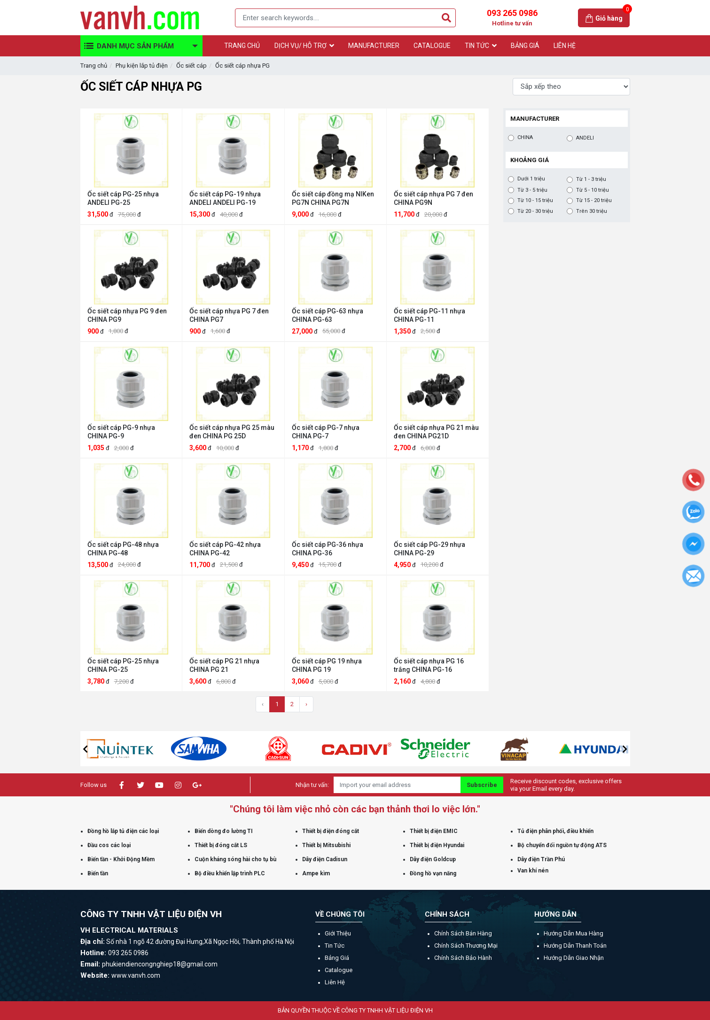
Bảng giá (337, 957)
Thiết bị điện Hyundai (437, 845)
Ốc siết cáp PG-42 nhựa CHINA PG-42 (225, 549)
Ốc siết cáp (191, 65)
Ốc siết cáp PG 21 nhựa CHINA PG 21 (224, 665)
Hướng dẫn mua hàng (573, 933)
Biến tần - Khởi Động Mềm (121, 859)
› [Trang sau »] (306, 704)
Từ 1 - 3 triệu (591, 179)
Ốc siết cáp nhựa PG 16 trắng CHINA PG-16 (429, 665)
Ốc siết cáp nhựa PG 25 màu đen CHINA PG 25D (231, 432)
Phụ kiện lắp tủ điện (142, 65)
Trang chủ (93, 65)
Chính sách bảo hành (463, 957)
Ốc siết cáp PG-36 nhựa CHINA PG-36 (327, 549)
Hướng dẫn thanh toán (575, 945)
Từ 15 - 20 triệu (594, 200)
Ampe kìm (316, 873)
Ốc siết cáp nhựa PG (242, 65)
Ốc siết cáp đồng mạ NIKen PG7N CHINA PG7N (333, 198)
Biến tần (97, 873)
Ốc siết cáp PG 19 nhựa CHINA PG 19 (327, 665)
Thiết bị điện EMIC (434, 831)
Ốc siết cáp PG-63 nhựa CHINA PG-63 (327, 315)
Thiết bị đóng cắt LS (221, 845)
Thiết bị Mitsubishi (326, 845)
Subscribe (482, 784)
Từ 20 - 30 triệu (535, 211)
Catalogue (338, 969)
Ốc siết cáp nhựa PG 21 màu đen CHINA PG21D (436, 432)
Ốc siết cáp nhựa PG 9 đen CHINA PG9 (127, 315)
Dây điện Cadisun (324, 859)
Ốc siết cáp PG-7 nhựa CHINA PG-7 (325, 432)
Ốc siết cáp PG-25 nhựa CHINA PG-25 (123, 665)
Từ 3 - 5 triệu (532, 190)
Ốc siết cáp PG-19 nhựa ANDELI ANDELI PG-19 (225, 198)
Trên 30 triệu (591, 211)
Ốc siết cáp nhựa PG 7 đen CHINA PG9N (433, 198)
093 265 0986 (512, 18)
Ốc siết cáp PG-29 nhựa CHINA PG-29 (429, 549)
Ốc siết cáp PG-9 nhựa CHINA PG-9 (121, 432)
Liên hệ (335, 982)
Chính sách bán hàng (463, 933)
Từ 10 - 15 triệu (535, 200)
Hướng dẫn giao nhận (574, 957)
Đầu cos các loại (109, 845)
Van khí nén (532, 870)
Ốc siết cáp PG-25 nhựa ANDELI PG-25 (123, 198)
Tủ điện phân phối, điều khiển (555, 831)
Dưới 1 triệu (531, 179)
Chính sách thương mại (466, 945)
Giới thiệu (338, 933)
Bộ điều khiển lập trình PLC (230, 873)
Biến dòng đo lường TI (224, 831)
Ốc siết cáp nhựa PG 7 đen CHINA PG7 (229, 315)
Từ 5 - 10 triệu (592, 190)
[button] (85, 749)
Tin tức (334, 945)
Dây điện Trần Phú (541, 859)
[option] (96, 748)
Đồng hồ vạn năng (433, 873)
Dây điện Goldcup (433, 859)
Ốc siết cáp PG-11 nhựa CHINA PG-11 (429, 315)
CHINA (525, 137)
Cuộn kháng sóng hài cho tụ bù (235, 859)
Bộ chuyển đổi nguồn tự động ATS (562, 845)
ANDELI (585, 138)
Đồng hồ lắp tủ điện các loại (123, 831)
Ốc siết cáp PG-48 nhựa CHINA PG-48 (123, 549)
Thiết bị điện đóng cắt (330, 831)
